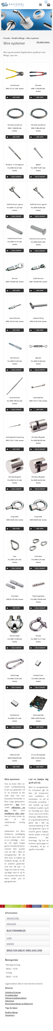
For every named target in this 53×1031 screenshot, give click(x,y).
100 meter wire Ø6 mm (38, 125)
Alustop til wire (38, 675)
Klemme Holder (15, 636)
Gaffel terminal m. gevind (38, 204)
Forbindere (38, 556)
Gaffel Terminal (38, 278)
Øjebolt (38, 165)
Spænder (38, 358)
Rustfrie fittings (11, 1012)
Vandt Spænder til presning (15, 437)
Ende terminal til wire (15, 238)
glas (17, 804)
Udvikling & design (13, 992)
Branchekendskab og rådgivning (19, 1003)
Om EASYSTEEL (13, 918)
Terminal (15, 278)
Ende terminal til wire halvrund (38, 239)
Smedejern (10, 1015)
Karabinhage (15, 675)
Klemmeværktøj (38, 715)
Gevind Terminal (14, 318)
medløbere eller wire (14, 813)
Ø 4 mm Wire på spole (38, 755)
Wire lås (38, 636)
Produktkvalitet (11, 995)
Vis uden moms (43, 42)
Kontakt (10, 943)
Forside (6, 38)
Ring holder (15, 517)
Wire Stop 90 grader (14, 477)
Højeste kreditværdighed (15, 997)
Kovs (14, 556)
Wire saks (38, 85)
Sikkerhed (9, 1000)
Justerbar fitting (38, 318)
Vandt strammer (14, 397)
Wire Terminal (14, 358)
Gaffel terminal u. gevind (15, 204)
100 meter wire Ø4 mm (14, 125)
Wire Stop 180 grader (38, 437)
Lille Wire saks (14, 85)
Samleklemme (14, 715)
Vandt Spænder (38, 397)
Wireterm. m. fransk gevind (15, 165)
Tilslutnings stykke (38, 596)
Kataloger (11, 924)
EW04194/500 (15, 755)
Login (9, 938)
